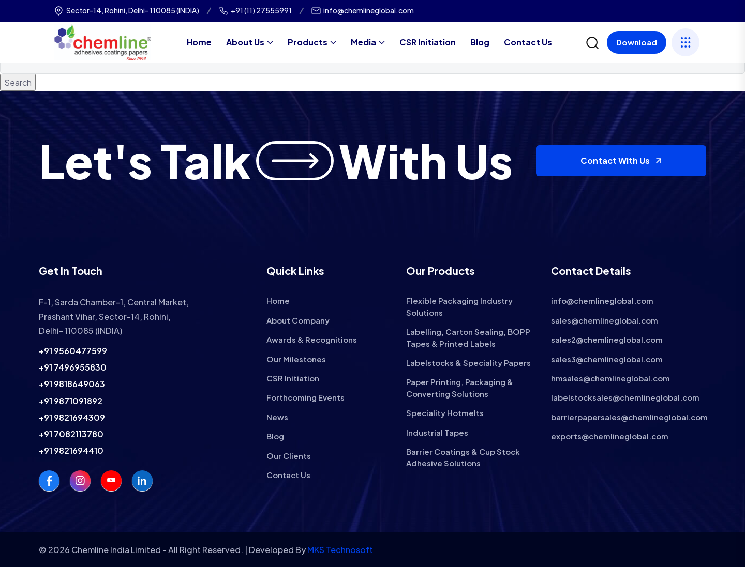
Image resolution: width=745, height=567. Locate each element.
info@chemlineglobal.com (368, 10)
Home (199, 42)
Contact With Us (621, 160)
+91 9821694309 (72, 417)
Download (636, 42)
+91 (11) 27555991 (261, 10)
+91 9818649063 (72, 383)
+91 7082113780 (71, 433)
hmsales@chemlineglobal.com (610, 378)
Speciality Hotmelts (445, 413)
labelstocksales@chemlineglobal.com (625, 397)
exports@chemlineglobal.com (609, 436)
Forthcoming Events (305, 397)
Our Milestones (296, 359)
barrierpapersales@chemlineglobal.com (629, 417)
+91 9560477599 (73, 350)
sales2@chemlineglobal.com (607, 339)
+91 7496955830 (73, 367)
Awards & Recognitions (311, 339)
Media (363, 42)
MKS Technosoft (340, 549)
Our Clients (288, 456)
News (277, 417)
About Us (245, 42)
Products (307, 42)
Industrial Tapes (437, 432)
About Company (298, 320)
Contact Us (528, 42)
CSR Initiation (427, 42)
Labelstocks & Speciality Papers (468, 362)
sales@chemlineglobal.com (604, 320)
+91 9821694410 (71, 450)
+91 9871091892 (70, 400)
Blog (479, 42)
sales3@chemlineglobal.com (607, 359)
